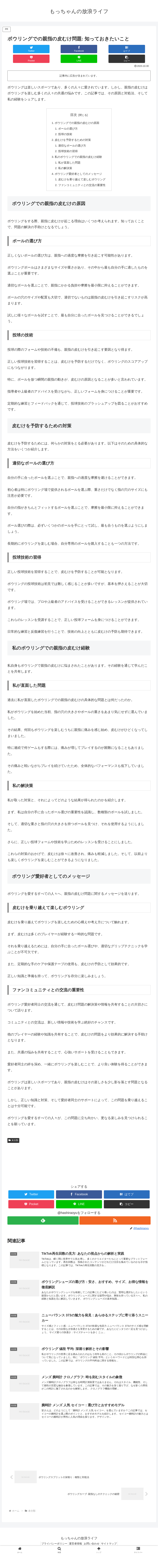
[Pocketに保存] (91, 49)
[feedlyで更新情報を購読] (42, 1214)
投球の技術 (64, 125)
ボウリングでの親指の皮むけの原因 (77, 113)
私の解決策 (64, 161)
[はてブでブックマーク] (67, 49)
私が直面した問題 (68, 155)
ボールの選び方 (67, 119)
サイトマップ (112, 1543)
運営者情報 (74, 1543)
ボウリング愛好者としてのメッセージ (78, 167)
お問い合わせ (93, 1543)
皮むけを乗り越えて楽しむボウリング (82, 173)
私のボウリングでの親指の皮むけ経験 (78, 149)
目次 (73, 105)
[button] (138, 49)
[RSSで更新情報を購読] (115, 1214)
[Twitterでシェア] (19, 49)
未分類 (13, 1134)
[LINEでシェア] (114, 49)
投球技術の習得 (67, 143)
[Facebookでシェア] (43, 49)
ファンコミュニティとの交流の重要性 (82, 179)
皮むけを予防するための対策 (72, 131)
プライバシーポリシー (51, 1543)
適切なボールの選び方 (71, 137)
